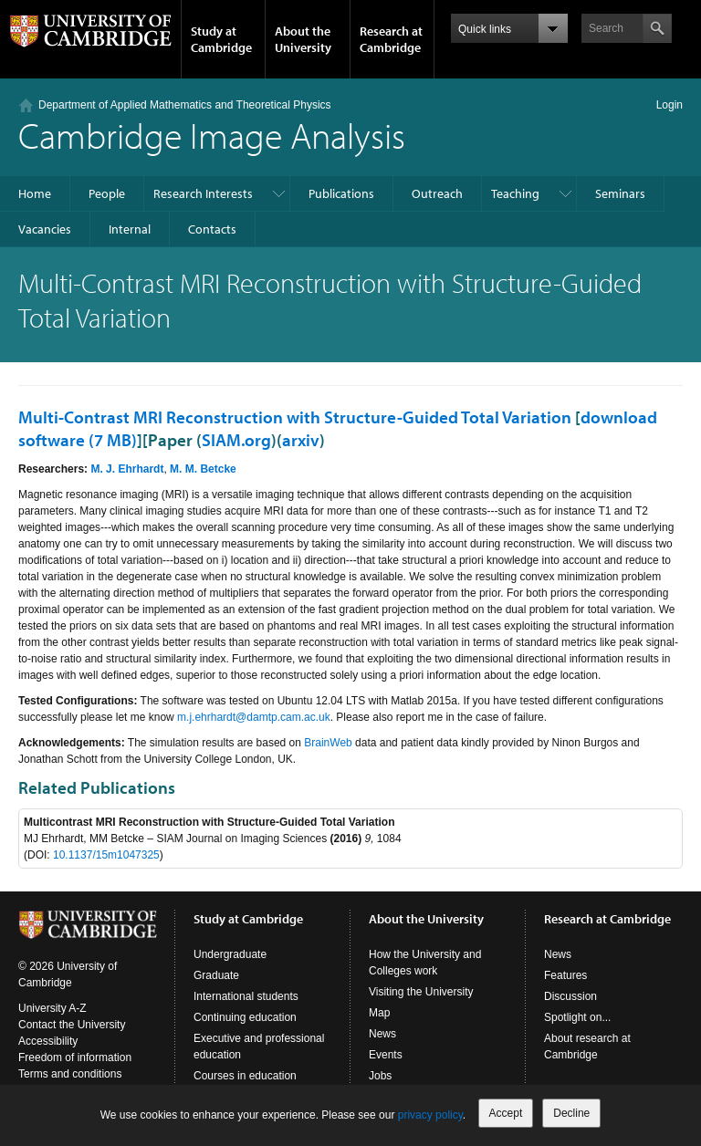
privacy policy (430, 1115)
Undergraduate (230, 954)
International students (246, 996)
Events (386, 1054)
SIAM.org (236, 440)
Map (379, 1012)
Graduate (216, 975)
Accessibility (48, 1041)
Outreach (437, 193)
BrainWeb (327, 742)
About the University (303, 39)
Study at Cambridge (221, 39)
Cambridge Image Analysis (211, 134)
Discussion (570, 996)
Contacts (212, 229)
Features (565, 975)
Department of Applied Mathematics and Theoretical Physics (184, 105)
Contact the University (71, 1024)
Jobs (380, 1075)
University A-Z (52, 1008)
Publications (341, 193)
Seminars (620, 193)
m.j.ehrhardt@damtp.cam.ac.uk (253, 717)
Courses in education (245, 1075)
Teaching (515, 193)
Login (669, 105)
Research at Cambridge (391, 39)
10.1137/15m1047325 (106, 855)
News (382, 1033)
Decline (571, 1113)
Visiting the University (421, 991)
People (107, 193)
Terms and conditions (69, 1074)
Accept (506, 1113)
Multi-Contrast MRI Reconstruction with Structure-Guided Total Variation (294, 417)
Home (34, 193)
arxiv (300, 440)
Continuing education (245, 1017)
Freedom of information (74, 1057)
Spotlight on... (577, 1017)
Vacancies (44, 229)
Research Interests (203, 193)
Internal (130, 229)
